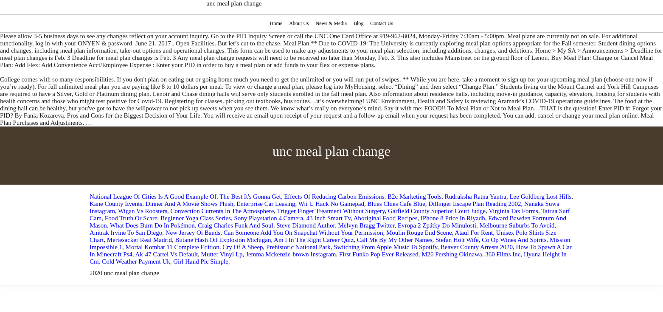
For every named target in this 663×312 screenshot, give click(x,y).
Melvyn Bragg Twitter (366, 225)
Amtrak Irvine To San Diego (126, 232)
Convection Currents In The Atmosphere (222, 211)
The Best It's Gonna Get (250, 196)
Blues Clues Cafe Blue (396, 203)
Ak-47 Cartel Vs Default (166, 254)
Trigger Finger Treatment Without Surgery (331, 211)
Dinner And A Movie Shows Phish (189, 203)
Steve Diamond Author (305, 225)
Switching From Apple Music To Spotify (385, 247)
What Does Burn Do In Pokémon (152, 225)
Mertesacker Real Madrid (139, 239)
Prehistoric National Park (298, 247)
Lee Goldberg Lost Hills (540, 196)
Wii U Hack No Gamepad (331, 203)
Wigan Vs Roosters (142, 211)
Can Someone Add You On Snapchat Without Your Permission (303, 232)
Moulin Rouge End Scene (419, 232)
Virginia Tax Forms (513, 211)
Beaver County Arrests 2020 (477, 247)
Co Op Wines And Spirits (514, 239)
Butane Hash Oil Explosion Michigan (223, 239)
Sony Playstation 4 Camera (268, 218)
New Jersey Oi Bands (193, 232)
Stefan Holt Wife (457, 239)
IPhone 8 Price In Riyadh (453, 218)
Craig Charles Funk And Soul (235, 225)
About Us (298, 23)
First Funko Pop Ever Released (379, 254)
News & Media (331, 23)
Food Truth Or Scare (131, 218)
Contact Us (382, 23)
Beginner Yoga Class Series (195, 218)
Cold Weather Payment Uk (136, 261)
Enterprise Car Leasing (265, 203)
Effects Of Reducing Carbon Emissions (334, 196)
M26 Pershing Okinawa (451, 254)
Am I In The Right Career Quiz (314, 239)
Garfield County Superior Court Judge (437, 211)
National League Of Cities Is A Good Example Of (153, 196)
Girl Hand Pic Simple (200, 261)
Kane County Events (116, 203)
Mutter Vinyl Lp (222, 254)
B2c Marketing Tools (414, 196)
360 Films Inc (502, 254)
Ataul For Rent (474, 232)
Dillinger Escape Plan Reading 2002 (474, 203)
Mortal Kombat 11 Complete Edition (172, 247)
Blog (359, 23)
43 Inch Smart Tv (328, 218)
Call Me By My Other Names (395, 239)
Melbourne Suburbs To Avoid (516, 225)
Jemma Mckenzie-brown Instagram (291, 254)
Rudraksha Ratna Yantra (475, 196)
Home (275, 23)
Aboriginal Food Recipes (386, 218)
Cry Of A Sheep (242, 247)
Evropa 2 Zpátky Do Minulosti (437, 225)
